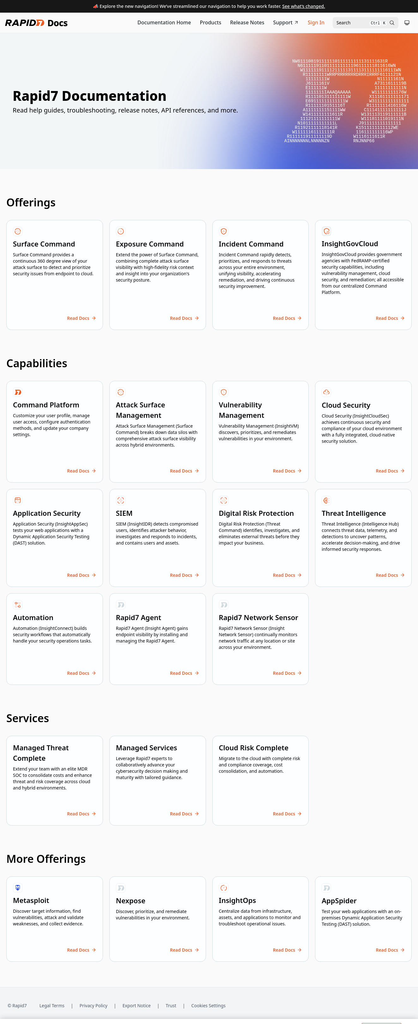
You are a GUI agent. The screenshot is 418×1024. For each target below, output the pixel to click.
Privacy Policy (93, 1006)
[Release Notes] (247, 23)
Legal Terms (51, 1006)
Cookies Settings (208, 1006)
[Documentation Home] (164, 23)
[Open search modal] (365, 22)
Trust (171, 1006)
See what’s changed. (303, 6)
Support (286, 22)
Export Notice (137, 1006)
